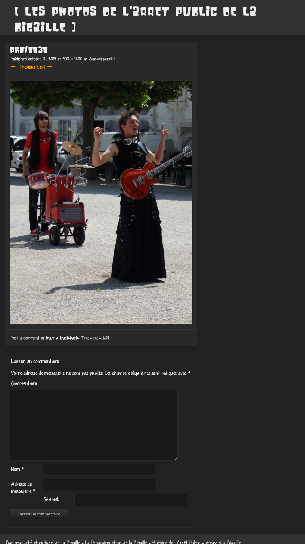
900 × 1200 (71, 59)
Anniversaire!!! (100, 59)
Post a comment (24, 338)
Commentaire (22, 383)
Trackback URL (94, 338)
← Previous (22, 67)
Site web (50, 499)
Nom (16, 469)
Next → (44, 67)
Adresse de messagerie (22, 487)
